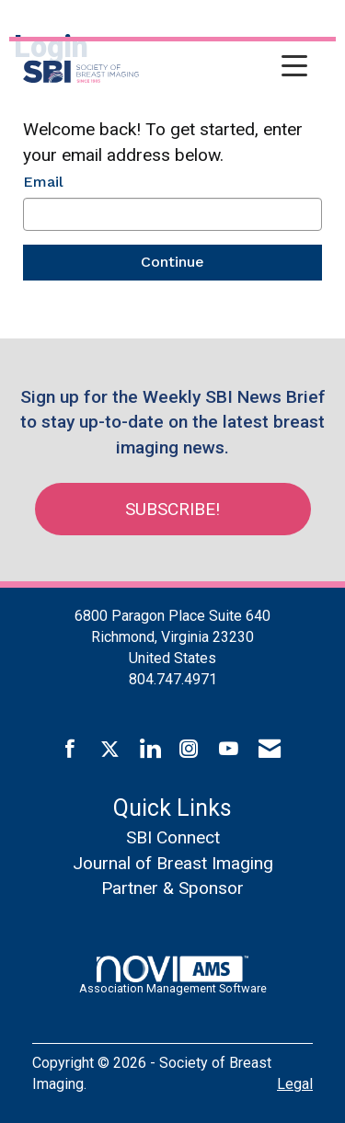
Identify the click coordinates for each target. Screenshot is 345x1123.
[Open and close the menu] (228, 68)
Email (43, 181)
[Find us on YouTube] (228, 749)
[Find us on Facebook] (70, 749)
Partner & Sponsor (172, 888)
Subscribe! (172, 509)
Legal (295, 1084)
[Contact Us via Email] (269, 749)
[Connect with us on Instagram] (189, 749)
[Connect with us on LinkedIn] (149, 749)
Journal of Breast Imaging (173, 863)
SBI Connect (173, 837)
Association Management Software (173, 975)
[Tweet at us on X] (110, 749)
